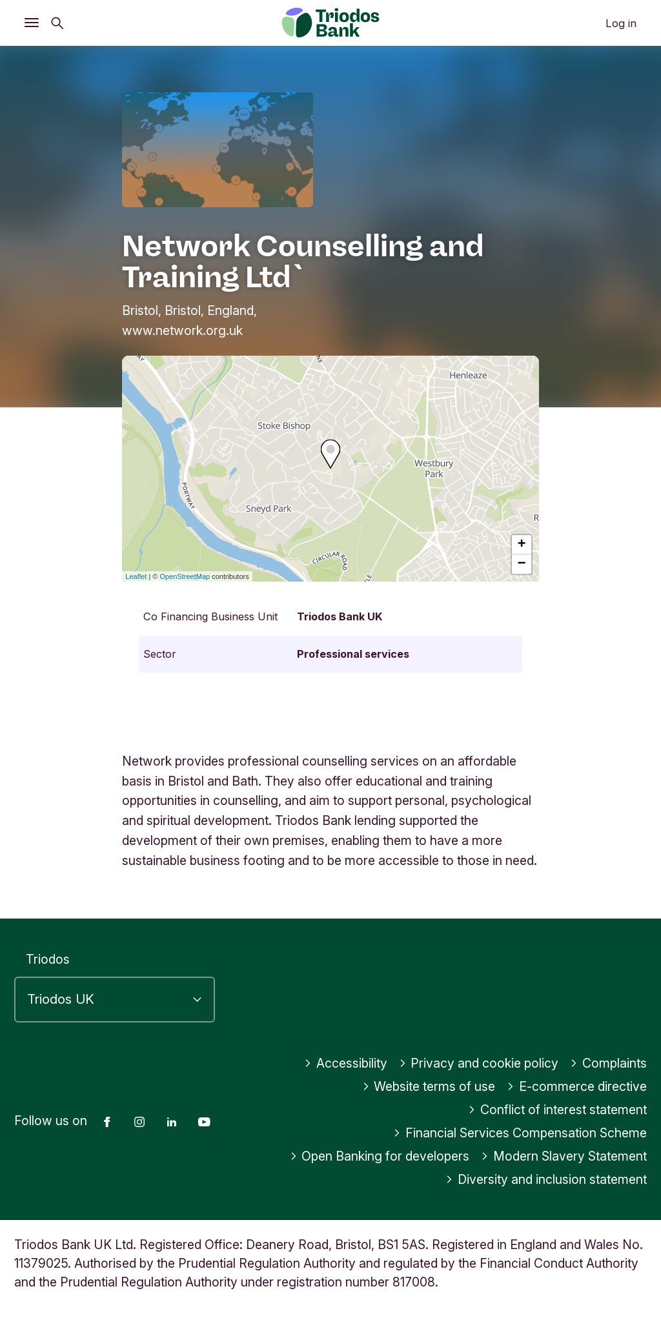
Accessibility (345, 1063)
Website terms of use (429, 1086)
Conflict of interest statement (557, 1109)
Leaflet (136, 576)
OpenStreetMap (185, 576)
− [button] (522, 564)
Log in (620, 23)
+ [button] (522, 544)
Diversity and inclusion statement (546, 1179)
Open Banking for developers (380, 1156)
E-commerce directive (577, 1086)
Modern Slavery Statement (564, 1156)
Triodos (48, 959)
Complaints (608, 1063)
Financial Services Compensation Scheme (520, 1133)
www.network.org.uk (182, 330)
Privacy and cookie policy (479, 1063)
